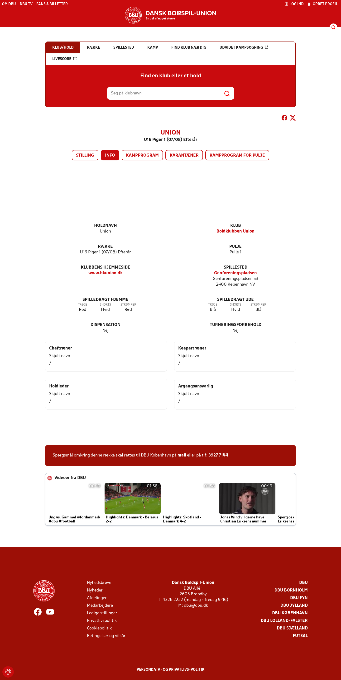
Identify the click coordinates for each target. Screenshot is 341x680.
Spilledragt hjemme (105, 300)
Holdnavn (105, 226)
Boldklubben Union (235, 231)
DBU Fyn (299, 598)
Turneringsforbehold (235, 325)
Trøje (82, 304)
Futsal (300, 636)
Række (105, 247)
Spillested (235, 267)
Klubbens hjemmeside (105, 267)
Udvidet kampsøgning (244, 47)
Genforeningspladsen (235, 273)
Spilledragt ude (235, 300)
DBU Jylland (294, 606)
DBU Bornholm (291, 590)
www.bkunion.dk (105, 273)
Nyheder (95, 590)
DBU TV (26, 4)
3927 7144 (218, 455)
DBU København (290, 613)
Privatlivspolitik (102, 621)
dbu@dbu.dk (196, 606)
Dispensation (105, 325)
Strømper (128, 304)
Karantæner (184, 156)
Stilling (85, 156)
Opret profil (322, 4)
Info (110, 156)
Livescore (64, 59)
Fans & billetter (52, 4)
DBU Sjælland (292, 628)
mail (182, 455)
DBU (303, 583)
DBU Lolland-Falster (284, 621)
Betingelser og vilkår (106, 636)
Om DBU (9, 4)
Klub (235, 226)
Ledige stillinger (102, 613)
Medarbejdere (100, 606)
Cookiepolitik (99, 628)
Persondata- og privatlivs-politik (171, 669)
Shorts (105, 304)
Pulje (235, 247)
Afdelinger (97, 598)
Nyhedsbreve (99, 583)
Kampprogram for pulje (237, 156)
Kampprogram (142, 156)
